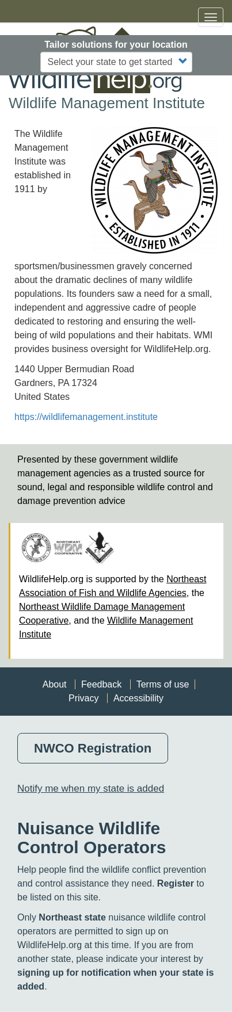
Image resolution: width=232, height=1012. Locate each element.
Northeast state (72, 917)
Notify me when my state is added (90, 788)
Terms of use (162, 684)
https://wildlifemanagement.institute (86, 417)
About (55, 684)
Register (175, 883)
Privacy (83, 698)
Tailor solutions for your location (116, 44)
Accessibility (138, 698)
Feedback (101, 684)
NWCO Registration (92, 748)
